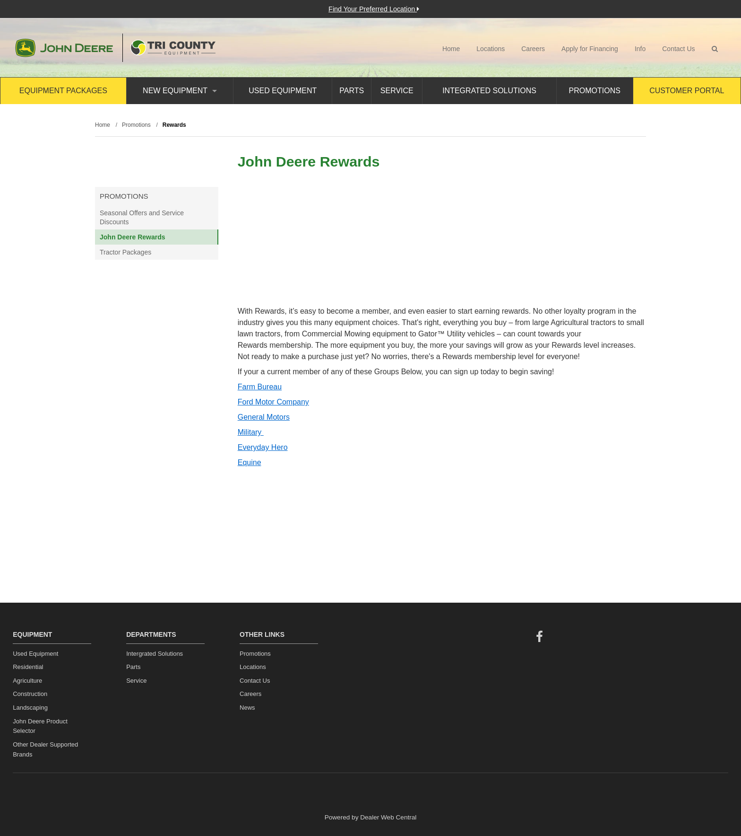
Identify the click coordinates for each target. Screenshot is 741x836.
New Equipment (180, 91)
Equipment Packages (63, 91)
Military (251, 432)
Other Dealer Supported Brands (45, 749)
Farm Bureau (260, 387)
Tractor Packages (125, 252)
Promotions (594, 91)
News (247, 707)
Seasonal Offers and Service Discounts (142, 217)
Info (640, 49)
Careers (533, 49)
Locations (490, 49)
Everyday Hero (263, 447)
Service (397, 91)
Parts (351, 91)
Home (451, 49)
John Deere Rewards (132, 237)
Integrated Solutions (489, 91)
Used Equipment (283, 91)
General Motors (264, 417)
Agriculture (27, 680)
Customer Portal (686, 91)
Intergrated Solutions (154, 653)
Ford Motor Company (273, 402)
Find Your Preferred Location (373, 9)
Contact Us (678, 49)
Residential (28, 666)
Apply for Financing (589, 49)
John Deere (64, 47)
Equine (249, 462)
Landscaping (30, 707)
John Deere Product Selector (40, 726)
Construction (30, 693)
